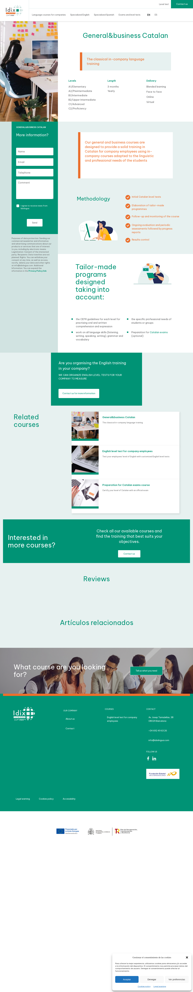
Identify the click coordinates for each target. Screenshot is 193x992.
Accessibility (69, 798)
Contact (70, 728)
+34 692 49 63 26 (158, 730)
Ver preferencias (177, 979)
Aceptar (127, 979)
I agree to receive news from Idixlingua (34, 207)
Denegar (151, 979)
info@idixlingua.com (159, 740)
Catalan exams (159, 332)
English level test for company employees (122, 719)
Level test (164, 4)
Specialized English (79, 14)
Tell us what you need (146, 670)
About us (70, 719)
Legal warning (159, 986)
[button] (186, 957)
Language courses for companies (49, 14)
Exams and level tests (129, 14)
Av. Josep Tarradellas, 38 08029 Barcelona (161, 719)
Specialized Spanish (104, 14)
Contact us (182, 4)
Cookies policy (144, 986)
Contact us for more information (78, 393)
